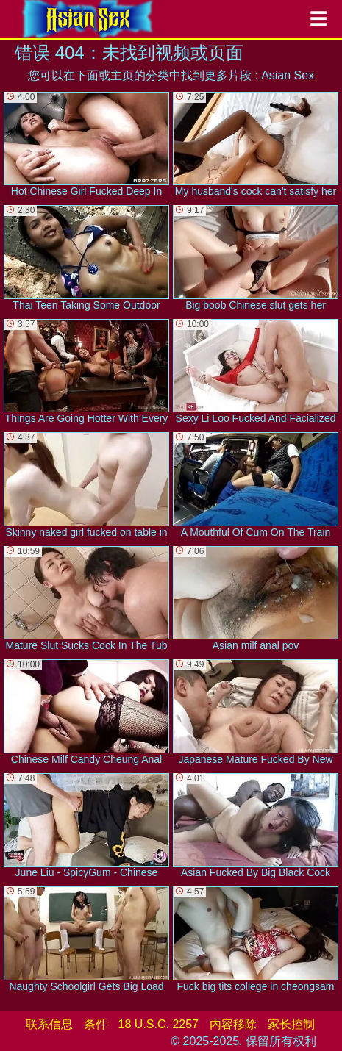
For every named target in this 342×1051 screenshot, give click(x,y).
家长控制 (291, 1024)
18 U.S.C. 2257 (158, 1024)
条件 (95, 1024)
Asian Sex (287, 75)
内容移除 (233, 1024)
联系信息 (49, 1024)
